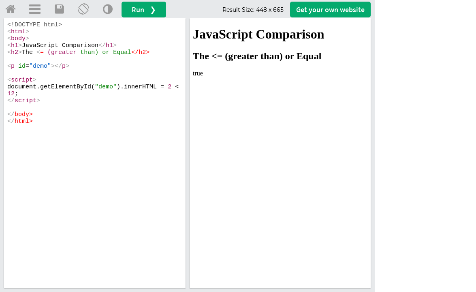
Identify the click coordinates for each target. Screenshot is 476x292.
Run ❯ (144, 9)
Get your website (330, 9)
